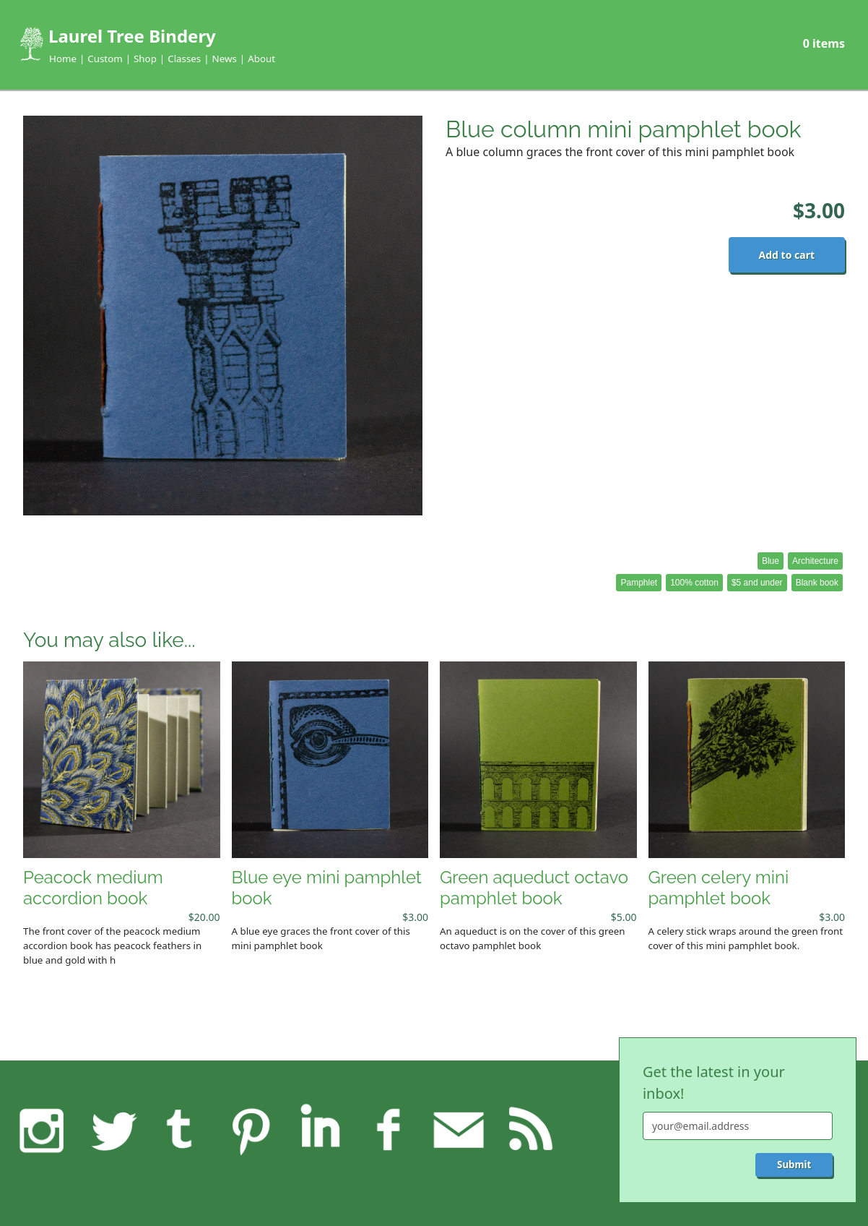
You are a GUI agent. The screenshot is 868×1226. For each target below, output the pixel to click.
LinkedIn (320, 1130)
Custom (104, 58)
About (261, 58)
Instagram (42, 1130)
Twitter (111, 1130)
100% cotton (694, 583)
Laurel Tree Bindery (132, 36)
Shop (145, 58)
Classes (184, 58)
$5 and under (757, 583)
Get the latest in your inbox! (714, 1082)
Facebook (389, 1130)
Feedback (458, 1130)
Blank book (817, 583)
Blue (770, 561)
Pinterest (250, 1130)
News (224, 58)
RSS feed (528, 1130)
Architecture (815, 561)
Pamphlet (638, 583)
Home (63, 58)
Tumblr (180, 1130)
